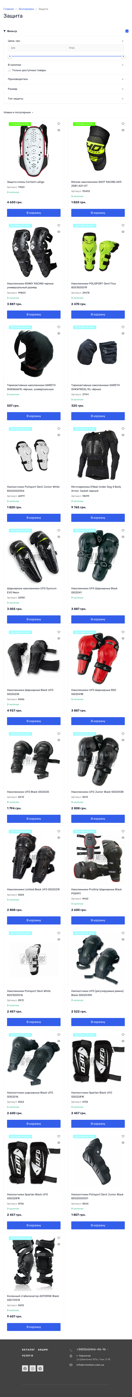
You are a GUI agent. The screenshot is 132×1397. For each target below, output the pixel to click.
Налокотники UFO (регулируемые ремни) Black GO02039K (97, 993)
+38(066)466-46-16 (91, 1349)
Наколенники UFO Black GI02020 (28, 791)
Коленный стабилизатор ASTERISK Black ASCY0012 (33, 1298)
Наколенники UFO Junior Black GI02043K (97, 791)
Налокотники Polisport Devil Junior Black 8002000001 (97, 1196)
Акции (43, 1349)
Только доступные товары (29, 70)
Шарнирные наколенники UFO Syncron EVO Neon (31, 590)
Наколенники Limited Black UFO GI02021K (33, 889)
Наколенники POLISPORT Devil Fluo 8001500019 (93, 285)
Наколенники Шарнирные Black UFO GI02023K (30, 692)
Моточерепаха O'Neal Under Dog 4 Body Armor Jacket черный (96, 488)
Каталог (28, 1349)
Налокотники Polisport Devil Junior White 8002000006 (33, 488)
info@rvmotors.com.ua (90, 1364)
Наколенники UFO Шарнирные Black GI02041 (94, 590)
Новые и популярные (17, 112)
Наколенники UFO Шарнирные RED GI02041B (93, 692)
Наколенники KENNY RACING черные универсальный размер (30, 285)
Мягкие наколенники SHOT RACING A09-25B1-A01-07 (96, 184)
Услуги (27, 1355)
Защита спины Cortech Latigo (25, 182)
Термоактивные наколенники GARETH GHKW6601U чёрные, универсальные (31, 387)
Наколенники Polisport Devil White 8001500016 (29, 993)
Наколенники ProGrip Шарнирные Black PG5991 (96, 891)
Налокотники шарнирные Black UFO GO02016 (30, 1094)
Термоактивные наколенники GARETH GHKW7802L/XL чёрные (95, 387)
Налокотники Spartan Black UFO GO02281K (91, 1094)
